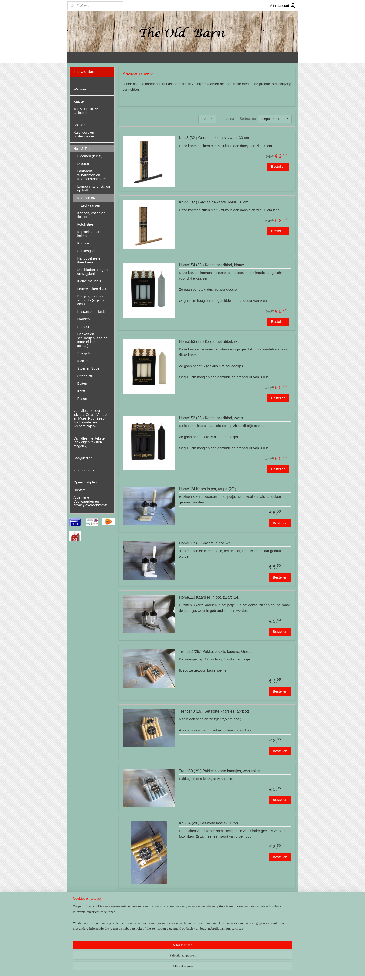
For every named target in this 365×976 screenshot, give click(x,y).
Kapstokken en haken (88, 234)
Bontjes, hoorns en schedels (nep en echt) (91, 300)
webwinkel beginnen (191, 967)
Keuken (83, 243)
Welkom (79, 89)
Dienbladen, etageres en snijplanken (93, 272)
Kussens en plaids (91, 311)
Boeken (79, 125)
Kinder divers (83, 470)
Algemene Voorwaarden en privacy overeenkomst (90, 501)
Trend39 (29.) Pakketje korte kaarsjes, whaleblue (219, 771)
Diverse (83, 164)
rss (176, 967)
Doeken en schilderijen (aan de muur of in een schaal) (92, 340)
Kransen (83, 327)
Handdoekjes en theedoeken (89, 260)
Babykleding (82, 458)
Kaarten (79, 101)
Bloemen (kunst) (89, 156)
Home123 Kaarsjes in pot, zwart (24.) (209, 597)
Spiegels (84, 353)
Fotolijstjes (85, 224)
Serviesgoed (86, 251)
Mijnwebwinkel (227, 967)
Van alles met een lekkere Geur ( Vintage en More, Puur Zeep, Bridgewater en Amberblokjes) (90, 418)
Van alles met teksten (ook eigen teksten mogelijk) (89, 442)
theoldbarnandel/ (84, 942)
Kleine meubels (89, 281)
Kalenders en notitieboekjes (84, 134)
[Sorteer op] (275, 119)
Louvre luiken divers (92, 289)
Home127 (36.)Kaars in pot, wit (204, 543)
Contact (79, 490)
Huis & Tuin (82, 148)
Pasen (82, 398)
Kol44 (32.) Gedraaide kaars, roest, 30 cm (213, 202)
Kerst (81, 391)
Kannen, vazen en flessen (91, 215)
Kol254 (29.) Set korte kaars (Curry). (209, 823)
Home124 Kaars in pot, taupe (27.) (207, 489)
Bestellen (278, 166)
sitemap (167, 967)
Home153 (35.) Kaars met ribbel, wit (209, 341)
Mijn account (282, 5)
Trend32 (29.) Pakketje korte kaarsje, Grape (215, 651)
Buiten (82, 383)
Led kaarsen (132, 920)
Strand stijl (85, 376)
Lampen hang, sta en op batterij (93, 188)
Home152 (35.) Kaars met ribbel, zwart (211, 418)
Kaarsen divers (88, 198)
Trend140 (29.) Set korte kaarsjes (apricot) (214, 711)
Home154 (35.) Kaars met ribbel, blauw (211, 265)
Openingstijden (85, 482)
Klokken (83, 361)
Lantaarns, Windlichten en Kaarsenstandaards (92, 175)
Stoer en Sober (89, 368)
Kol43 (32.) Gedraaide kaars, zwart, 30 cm (214, 138)
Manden (83, 319)
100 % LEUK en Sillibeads (85, 111)
